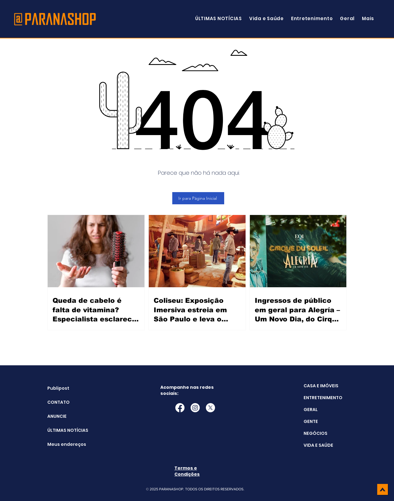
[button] (368, 18)
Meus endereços (62, 444)
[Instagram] (195, 407)
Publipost (58, 388)
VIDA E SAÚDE (318, 445)
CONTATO (58, 402)
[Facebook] (179, 407)
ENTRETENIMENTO (323, 398)
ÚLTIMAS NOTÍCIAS (62, 430)
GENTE (311, 421)
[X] (210, 407)
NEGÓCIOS (315, 433)
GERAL (311, 409)
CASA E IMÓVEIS (321, 386)
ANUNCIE (57, 416)
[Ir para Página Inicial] (198, 198)
